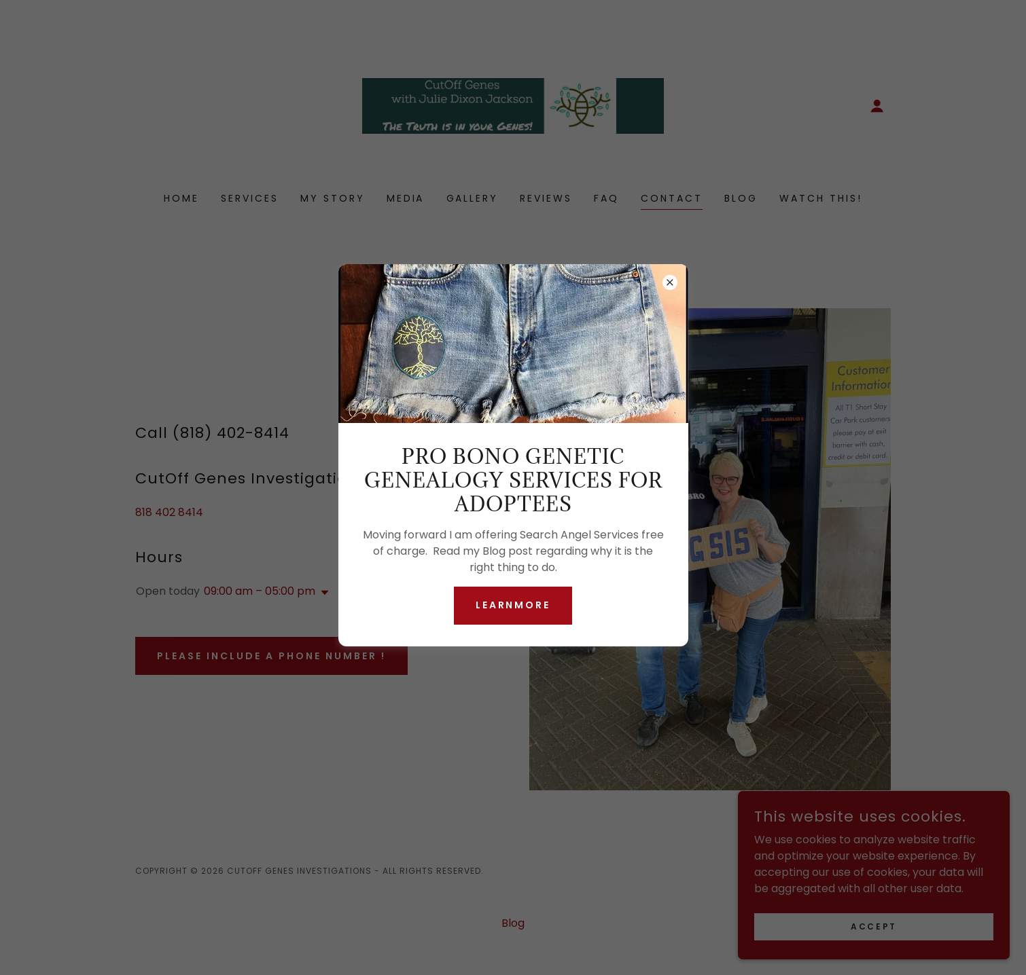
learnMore (513, 605)
